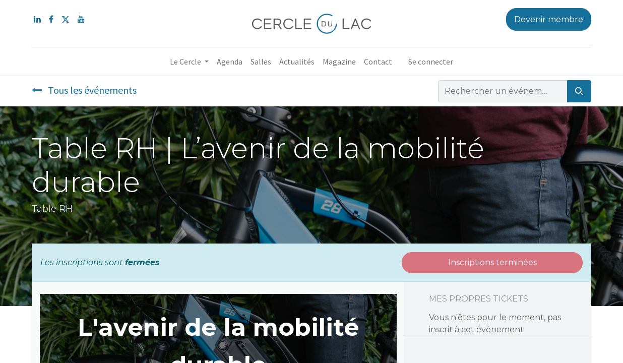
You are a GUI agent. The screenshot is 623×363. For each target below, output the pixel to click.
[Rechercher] (579, 91)
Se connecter (430, 61)
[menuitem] (229, 61)
